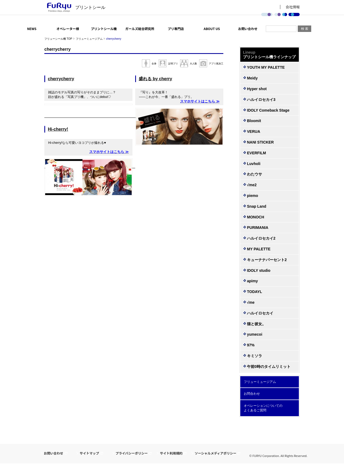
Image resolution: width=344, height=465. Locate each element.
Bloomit (254, 121)
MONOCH (255, 217)
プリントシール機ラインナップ (269, 54)
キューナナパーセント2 (267, 260)
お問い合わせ (247, 28)
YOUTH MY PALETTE (266, 67)
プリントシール (90, 7)
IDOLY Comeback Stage (268, 110)
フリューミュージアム (89, 38)
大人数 (193, 63)
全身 (154, 63)
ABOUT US (212, 28)
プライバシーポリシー (132, 453)
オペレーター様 (67, 28)
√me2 (252, 185)
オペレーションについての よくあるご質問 (263, 408)
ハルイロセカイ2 (261, 238)
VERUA (253, 131)
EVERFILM (256, 153)
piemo (252, 195)
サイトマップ (89, 453)
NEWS (32, 28)
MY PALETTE (258, 249)
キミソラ (254, 356)
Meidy (252, 78)
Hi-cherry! (58, 129)
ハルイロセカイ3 (261, 99)
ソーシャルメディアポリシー (215, 453)
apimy (252, 281)
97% (251, 345)
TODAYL (254, 292)
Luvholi (253, 164)
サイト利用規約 (171, 453)
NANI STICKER (260, 142)
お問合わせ (252, 394)
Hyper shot (257, 89)
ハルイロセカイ (260, 313)
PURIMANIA (257, 227)
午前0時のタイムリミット (269, 366)
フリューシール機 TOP (58, 38)
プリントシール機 (104, 28)
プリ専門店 (176, 28)
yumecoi (254, 334)
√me (251, 302)
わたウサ (254, 174)
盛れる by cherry (155, 78)
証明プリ (173, 63)
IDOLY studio (258, 270)
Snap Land (256, 206)
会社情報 (293, 7)
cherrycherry (61, 78)
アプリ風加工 (216, 63)
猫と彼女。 (256, 324)
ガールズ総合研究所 (139, 28)
